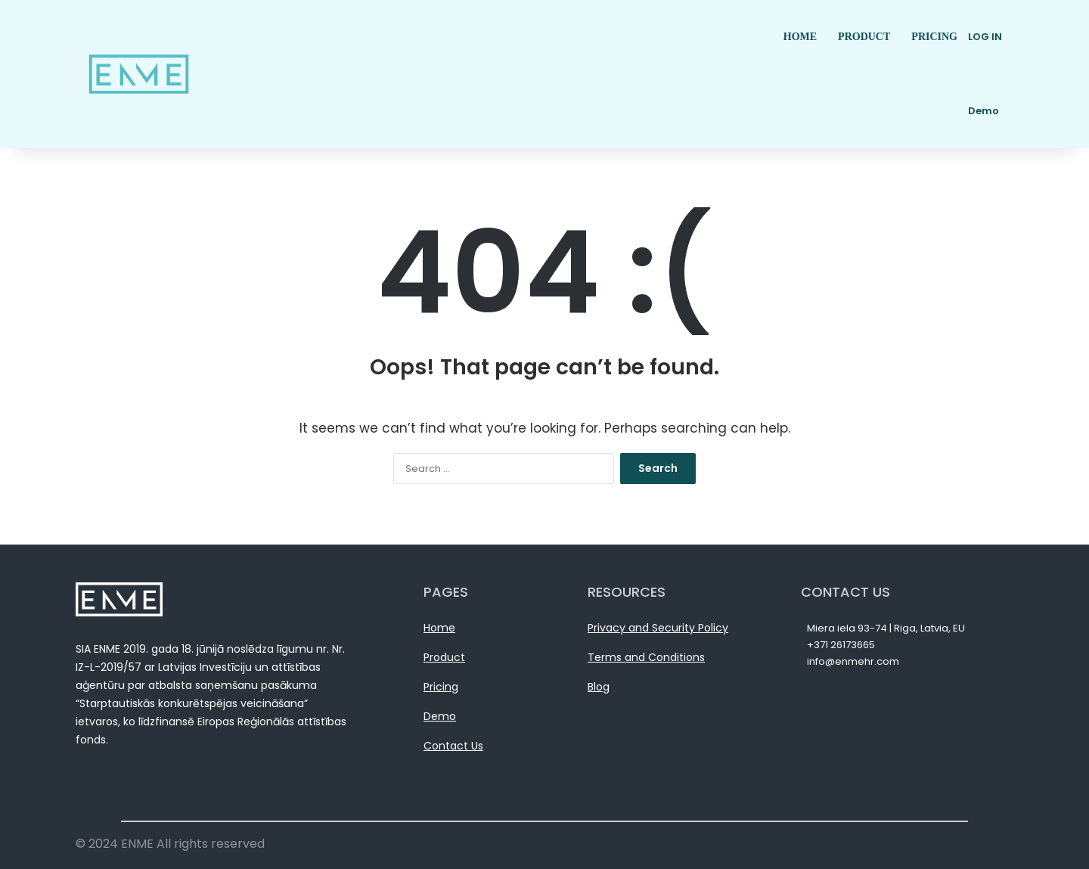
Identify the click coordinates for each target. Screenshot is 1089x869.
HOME (800, 36)
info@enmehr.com (853, 661)
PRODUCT (864, 36)
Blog (599, 686)
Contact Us (453, 745)
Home (439, 627)
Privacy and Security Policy (658, 627)
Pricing (441, 686)
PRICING (934, 36)
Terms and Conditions (646, 657)
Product (444, 657)
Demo (440, 716)
